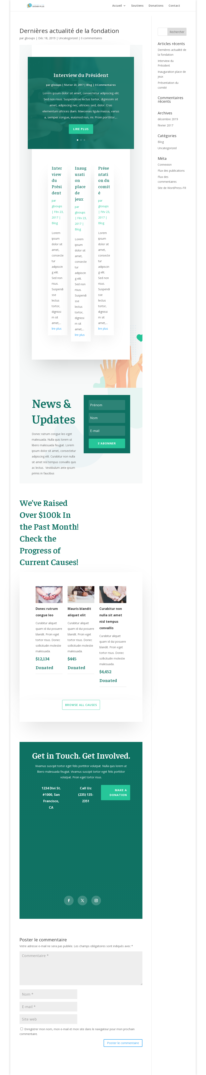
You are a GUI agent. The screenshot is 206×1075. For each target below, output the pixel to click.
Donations (156, 5)
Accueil (117, 5)
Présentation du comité (104, 180)
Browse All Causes (81, 705)
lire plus (57, 328)
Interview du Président (81, 75)
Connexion (165, 164)
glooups (30, 38)
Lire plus (81, 129)
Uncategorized (68, 38)
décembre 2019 (168, 119)
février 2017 (165, 125)
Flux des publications (171, 170)
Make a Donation (118, 792)
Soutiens (137, 5)
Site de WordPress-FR (172, 188)
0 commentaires (91, 38)
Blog (89, 85)
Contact (174, 5)
